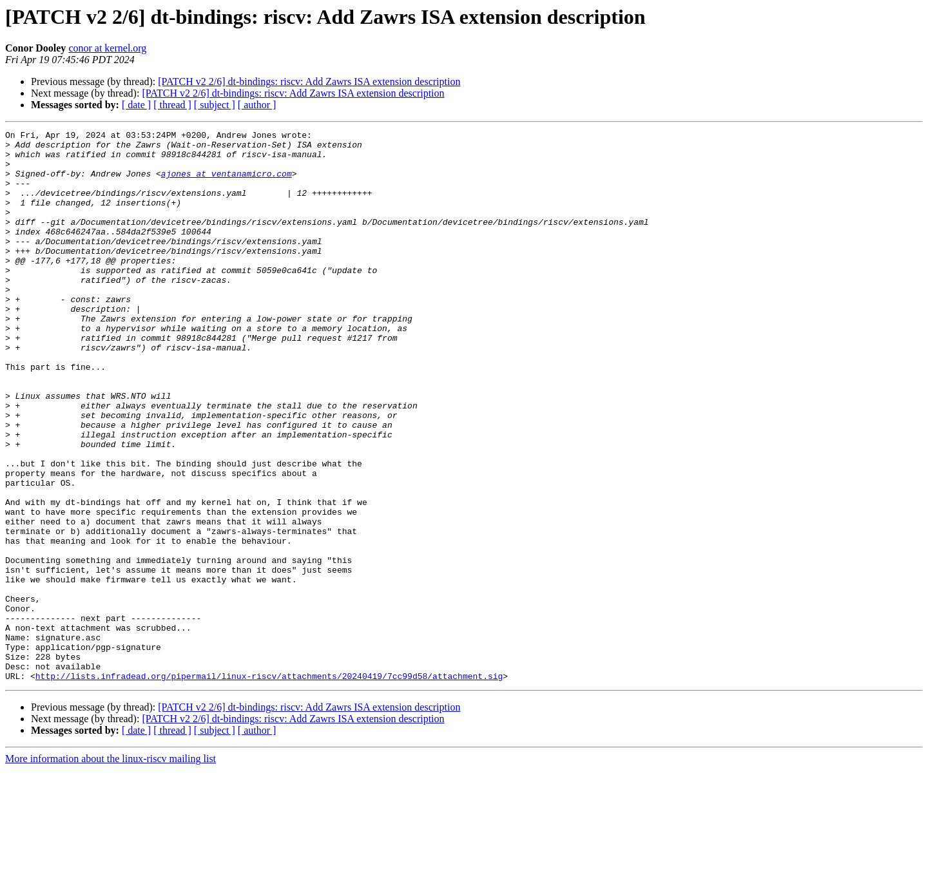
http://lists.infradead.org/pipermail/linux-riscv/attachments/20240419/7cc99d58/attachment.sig (269, 786)
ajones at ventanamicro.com (226, 183)
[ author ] (257, 104)
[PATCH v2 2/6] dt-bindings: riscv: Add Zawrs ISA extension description (309, 81)
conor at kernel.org (107, 48)
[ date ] (136, 104)
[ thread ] (172, 104)
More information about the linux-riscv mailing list (110, 868)
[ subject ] (214, 104)
